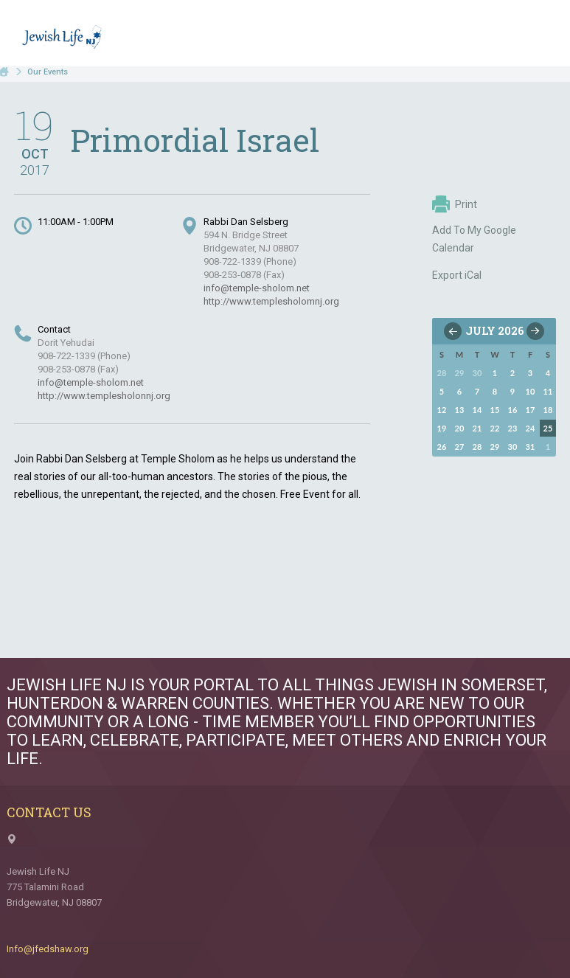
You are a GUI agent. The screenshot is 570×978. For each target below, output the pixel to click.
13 (460, 410)
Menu (539, 35)
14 (477, 410)
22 (495, 428)
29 (495, 446)
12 (442, 410)
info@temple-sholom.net (257, 288)
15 (495, 410)
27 (460, 446)
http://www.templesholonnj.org (104, 395)
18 (548, 410)
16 (513, 410)
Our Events (47, 72)
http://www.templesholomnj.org (271, 301)
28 (477, 446)
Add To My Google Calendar (474, 239)
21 (477, 428)
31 (530, 446)
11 (548, 391)
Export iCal (457, 275)
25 (548, 428)
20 (460, 428)
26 (442, 446)
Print (454, 204)
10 (530, 391)
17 (530, 410)
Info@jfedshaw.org (47, 948)
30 (513, 446)
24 (530, 428)
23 (513, 428)
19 (442, 428)
